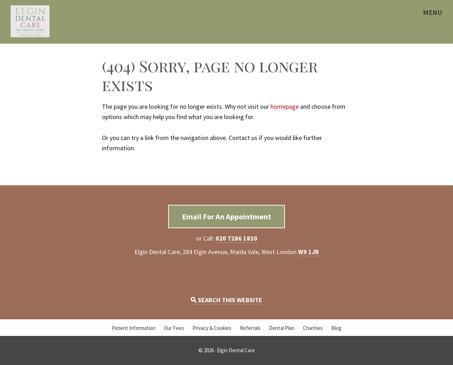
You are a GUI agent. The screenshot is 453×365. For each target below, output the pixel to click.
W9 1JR (308, 252)
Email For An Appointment (226, 216)
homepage (284, 106)
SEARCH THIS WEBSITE (226, 300)
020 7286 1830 (236, 238)
